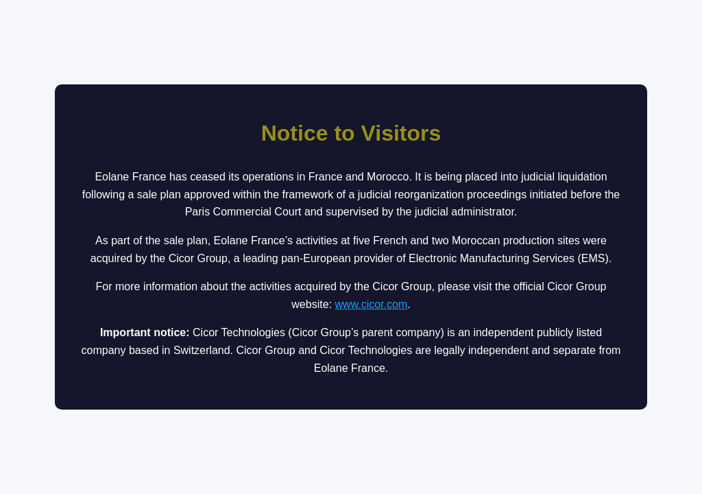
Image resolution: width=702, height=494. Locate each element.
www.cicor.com (371, 304)
